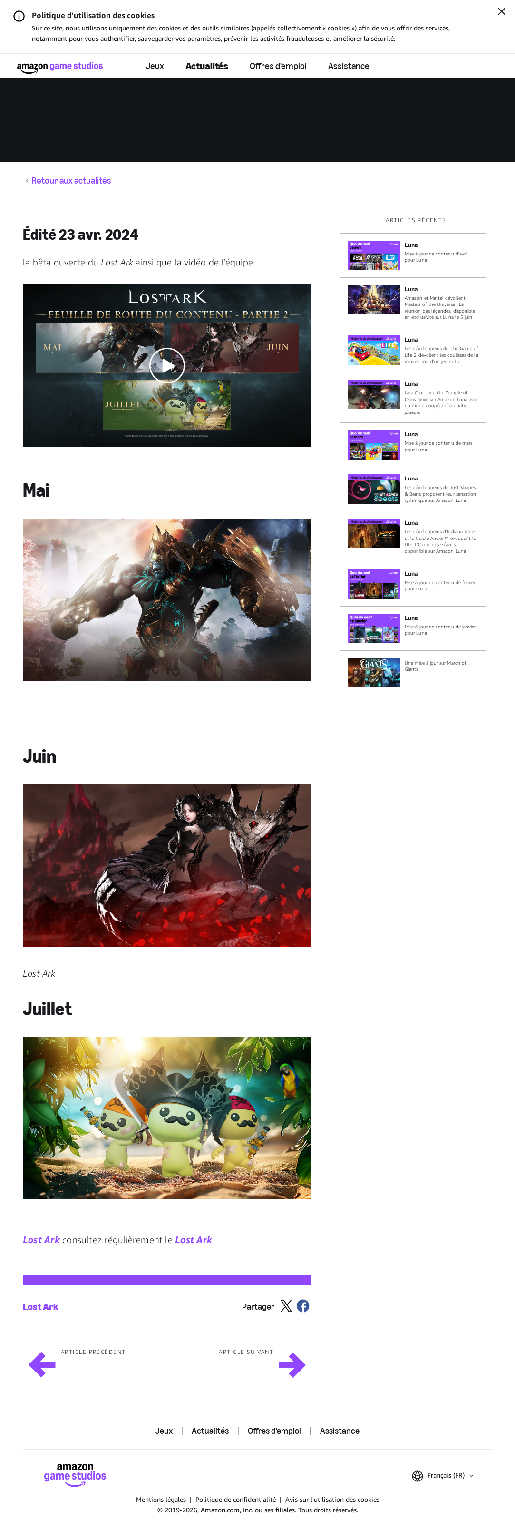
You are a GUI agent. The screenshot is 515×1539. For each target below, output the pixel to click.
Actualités (206, 66)
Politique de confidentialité (235, 1499)
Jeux (155, 65)
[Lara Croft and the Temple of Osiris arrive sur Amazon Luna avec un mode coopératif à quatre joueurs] (413, 397)
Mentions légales (161, 1499)
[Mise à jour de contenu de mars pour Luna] (413, 444)
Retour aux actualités (71, 181)
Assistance (348, 65)
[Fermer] (501, 12)
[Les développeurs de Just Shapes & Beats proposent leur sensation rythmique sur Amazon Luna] (413, 489)
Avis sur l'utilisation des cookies (332, 1499)
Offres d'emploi (278, 65)
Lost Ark (40, 1307)
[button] (167, 365)
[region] (416, 455)
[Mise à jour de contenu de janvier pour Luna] (413, 628)
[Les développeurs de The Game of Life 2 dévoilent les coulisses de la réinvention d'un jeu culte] (413, 350)
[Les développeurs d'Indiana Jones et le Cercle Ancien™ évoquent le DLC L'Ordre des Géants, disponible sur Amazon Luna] (413, 536)
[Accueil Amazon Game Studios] (60, 68)
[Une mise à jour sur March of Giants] (413, 672)
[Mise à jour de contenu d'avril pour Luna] (413, 255)
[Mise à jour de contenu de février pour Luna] (413, 584)
